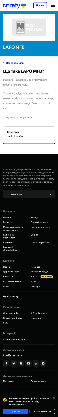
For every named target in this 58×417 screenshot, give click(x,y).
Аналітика (8, 242)
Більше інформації (42, 411)
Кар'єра (42, 276)
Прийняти (15, 411)
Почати (40, 5)
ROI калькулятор (12, 281)
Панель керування (40, 242)
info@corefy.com (13, 355)
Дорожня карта (11, 271)
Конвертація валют (41, 227)
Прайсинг (9, 296)
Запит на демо (38, 381)
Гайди (6, 286)
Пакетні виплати (39, 222)
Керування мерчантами (9, 236)
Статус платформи (13, 318)
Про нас (7, 266)
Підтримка (8, 381)
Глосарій (35, 286)
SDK (5, 322)
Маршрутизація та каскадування (13, 228)
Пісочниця (36, 318)
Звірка (34, 234)
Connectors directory (14, 339)
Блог (33, 281)
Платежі (7, 217)
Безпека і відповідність (10, 249)
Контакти (8, 276)
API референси (39, 313)
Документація (10, 313)
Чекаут (34, 217)
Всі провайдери (14, 62)
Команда (35, 266)
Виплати (7, 222)
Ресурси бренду (39, 271)
